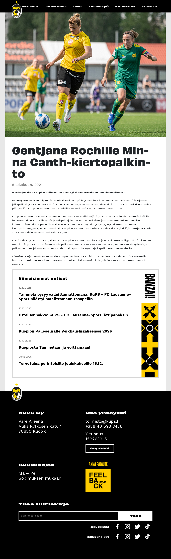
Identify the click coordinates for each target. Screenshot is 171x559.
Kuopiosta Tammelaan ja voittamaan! (54, 347)
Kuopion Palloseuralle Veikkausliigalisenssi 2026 (65, 331)
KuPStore (125, 6)
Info (77, 6)
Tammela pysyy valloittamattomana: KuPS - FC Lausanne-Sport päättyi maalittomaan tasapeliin (75, 296)
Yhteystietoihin (100, 448)
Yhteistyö (98, 6)
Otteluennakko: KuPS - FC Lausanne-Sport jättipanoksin (73, 315)
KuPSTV (149, 6)
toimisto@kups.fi (103, 421)
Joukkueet (56, 6)
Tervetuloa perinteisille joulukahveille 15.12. (61, 363)
